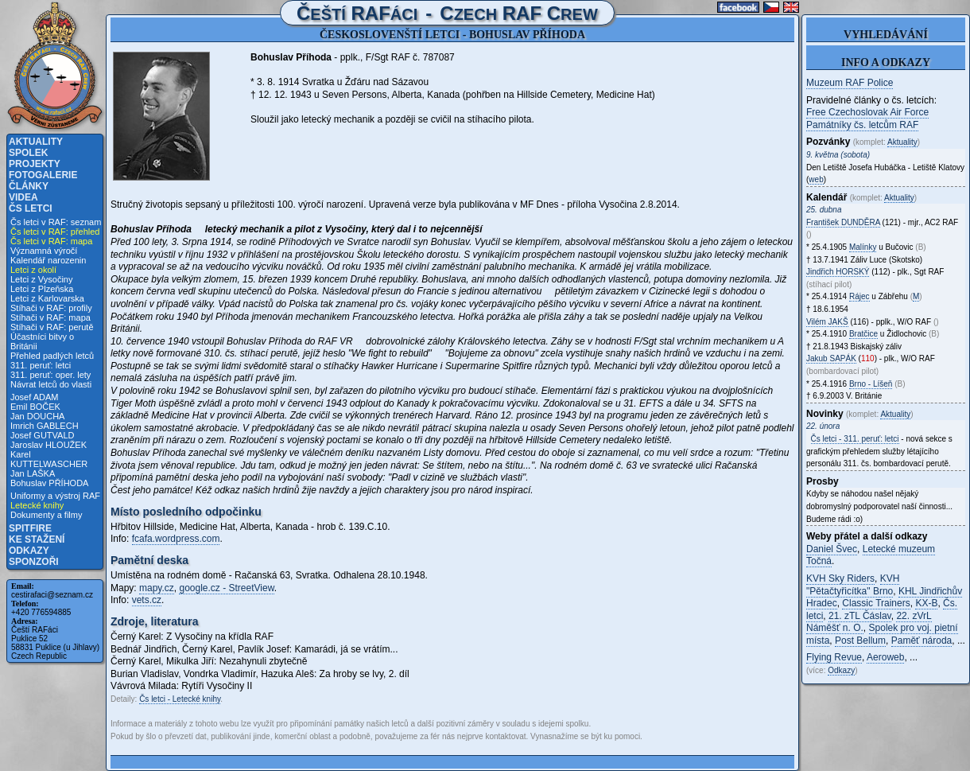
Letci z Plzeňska (41, 289)
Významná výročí (43, 250)
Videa (23, 197)
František (843, 222)
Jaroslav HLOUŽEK (48, 445)
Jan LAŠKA (32, 473)
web (816, 179)
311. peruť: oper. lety (50, 375)
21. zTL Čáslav (859, 615)
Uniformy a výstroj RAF (55, 495)
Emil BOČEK (35, 406)
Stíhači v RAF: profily (51, 308)
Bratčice (863, 333)
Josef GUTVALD (42, 435)
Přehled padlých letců (52, 355)
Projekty (34, 163)
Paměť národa (922, 640)
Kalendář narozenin (48, 260)
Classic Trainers (876, 603)
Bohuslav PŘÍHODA (49, 483)
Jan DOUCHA (37, 416)
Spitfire (30, 528)
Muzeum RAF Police (849, 82)
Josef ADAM (34, 397)
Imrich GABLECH (44, 425)
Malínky (862, 247)
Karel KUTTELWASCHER (48, 459)
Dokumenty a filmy (46, 515)
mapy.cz (156, 588)
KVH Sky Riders (840, 578)
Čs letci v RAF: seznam (55, 222)
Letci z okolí (33, 270)
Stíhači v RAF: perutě (52, 327)
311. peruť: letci (40, 365)
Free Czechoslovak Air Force (867, 112)
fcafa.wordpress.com (176, 538)
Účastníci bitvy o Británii (42, 341)
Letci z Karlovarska (47, 298)
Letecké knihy (37, 505)
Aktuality (36, 141)
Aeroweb (885, 657)
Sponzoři (34, 561)
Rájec (859, 296)
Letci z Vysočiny (41, 279)
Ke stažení (36, 539)
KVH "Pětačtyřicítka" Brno (852, 585)
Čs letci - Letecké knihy (179, 699)
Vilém (827, 321)
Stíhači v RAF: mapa (50, 317)
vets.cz (146, 600)
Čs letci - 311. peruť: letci (855, 438)
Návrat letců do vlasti (50, 384)
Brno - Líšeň (870, 384)
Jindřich (837, 271)
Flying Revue (834, 657)
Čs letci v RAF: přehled (54, 231)
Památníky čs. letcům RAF (862, 124)
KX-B (926, 603)
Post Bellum (860, 640)
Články (28, 186)
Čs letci (30, 208)
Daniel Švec (831, 549)
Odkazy (29, 550)
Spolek (28, 152)
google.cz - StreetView (226, 588)
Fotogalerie (43, 175)
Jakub (831, 358)
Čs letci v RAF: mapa (51, 241)
